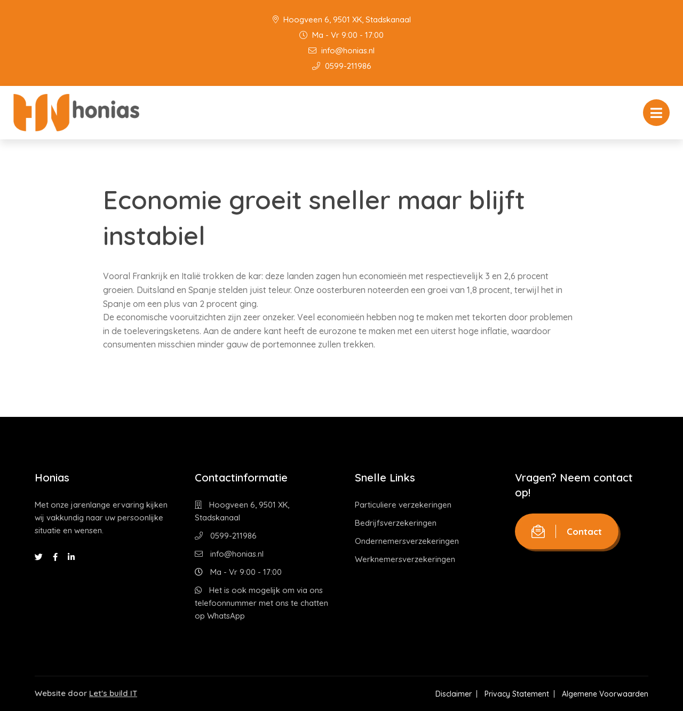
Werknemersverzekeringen (405, 559)
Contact (566, 531)
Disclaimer (453, 694)
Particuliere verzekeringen (403, 505)
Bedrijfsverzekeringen (395, 523)
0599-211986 (341, 66)
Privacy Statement (517, 694)
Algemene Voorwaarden (605, 694)
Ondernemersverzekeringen (407, 541)
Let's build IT (113, 693)
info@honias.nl (341, 50)
